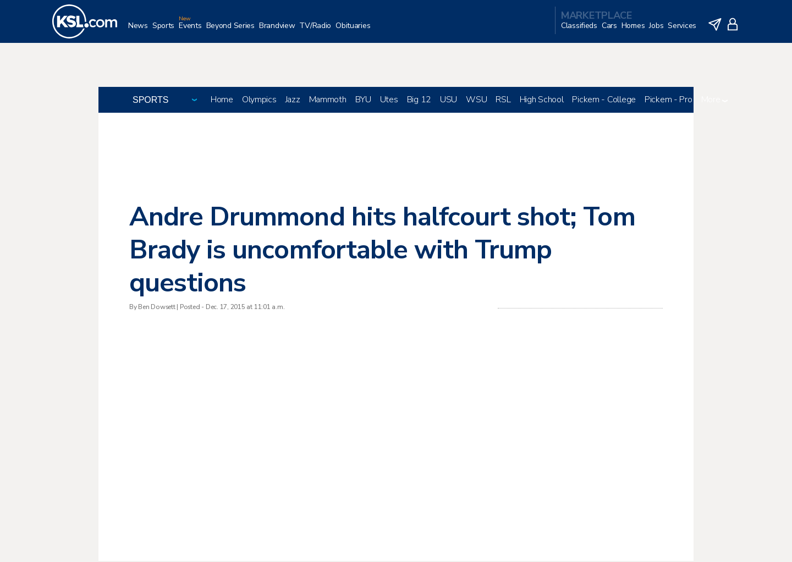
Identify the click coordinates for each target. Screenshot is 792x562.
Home (222, 101)
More (714, 101)
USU (448, 101)
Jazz (292, 101)
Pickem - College (604, 101)
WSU (476, 101)
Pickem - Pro (668, 101)
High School (542, 101)
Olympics (259, 101)
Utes (389, 101)
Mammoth (327, 101)
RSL (503, 101)
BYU (363, 101)
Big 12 (419, 101)
